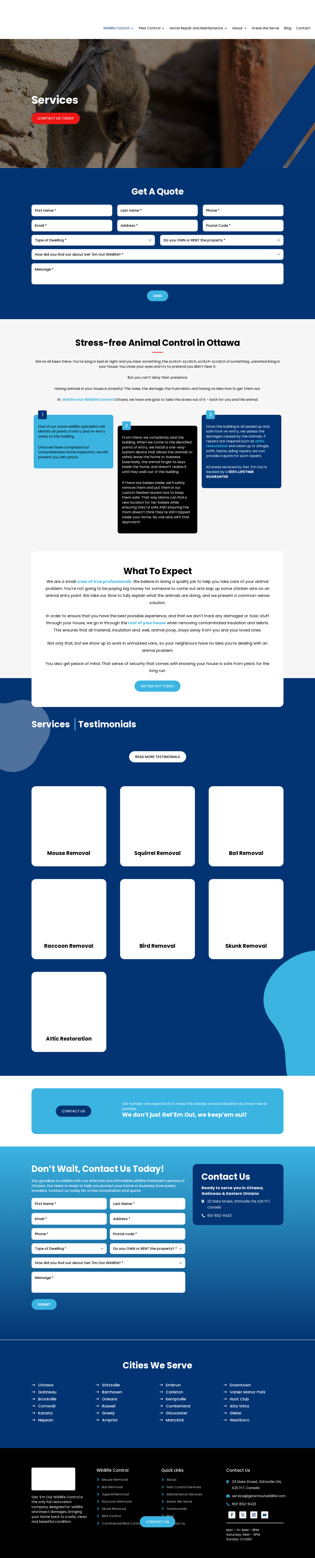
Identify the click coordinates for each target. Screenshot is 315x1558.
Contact (303, 11)
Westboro (239, 1402)
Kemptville (176, 1381)
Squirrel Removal (115, 1476)
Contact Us (176, 1505)
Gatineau (47, 1374)
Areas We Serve (265, 11)
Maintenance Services (184, 1476)
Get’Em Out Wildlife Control (88, 382)
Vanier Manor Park (248, 1374)
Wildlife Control (116, 11)
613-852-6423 (219, 1198)
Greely (108, 1395)
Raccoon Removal (116, 1484)
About (237, 11)
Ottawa (45, 1367)
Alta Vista (239, 1388)
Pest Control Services (184, 1469)
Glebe (235, 1395)
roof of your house (146, 605)
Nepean (45, 1402)
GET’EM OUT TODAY (157, 668)
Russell (108, 1388)
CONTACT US (73, 1093)
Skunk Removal (114, 1491)
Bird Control (111, 1498)
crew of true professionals (104, 564)
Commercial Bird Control (122, 1505)
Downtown (240, 1367)
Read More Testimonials (157, 739)
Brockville (47, 1381)
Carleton (174, 1374)
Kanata (45, 1395)
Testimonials (177, 1491)
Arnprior (110, 1402)
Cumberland (178, 1388)
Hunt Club (239, 1381)
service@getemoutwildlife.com (258, 1478)
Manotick (175, 1402)
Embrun (173, 1367)
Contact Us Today (56, 100)
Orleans (109, 1381)
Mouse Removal (115, 1462)
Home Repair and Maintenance (196, 11)
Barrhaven (112, 1374)
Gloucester (177, 1395)
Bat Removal (112, 1469)
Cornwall (46, 1388)
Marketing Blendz (156, 1551)
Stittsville (111, 1367)
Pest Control (149, 11)
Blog (287, 11)
